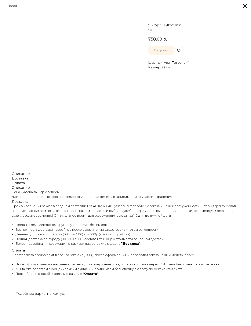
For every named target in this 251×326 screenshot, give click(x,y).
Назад (12, 6)
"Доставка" (130, 243)
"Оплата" (90, 274)
